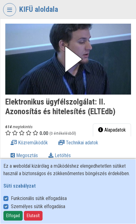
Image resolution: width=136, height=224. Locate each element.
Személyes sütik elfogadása (38, 206)
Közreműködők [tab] (29, 143)
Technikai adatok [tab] (78, 143)
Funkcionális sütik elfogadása (39, 198)
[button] (68, 59)
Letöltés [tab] (59, 155)
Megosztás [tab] (24, 155)
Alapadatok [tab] (112, 130)
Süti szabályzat (19, 186)
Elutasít (33, 215)
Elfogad (13, 215)
